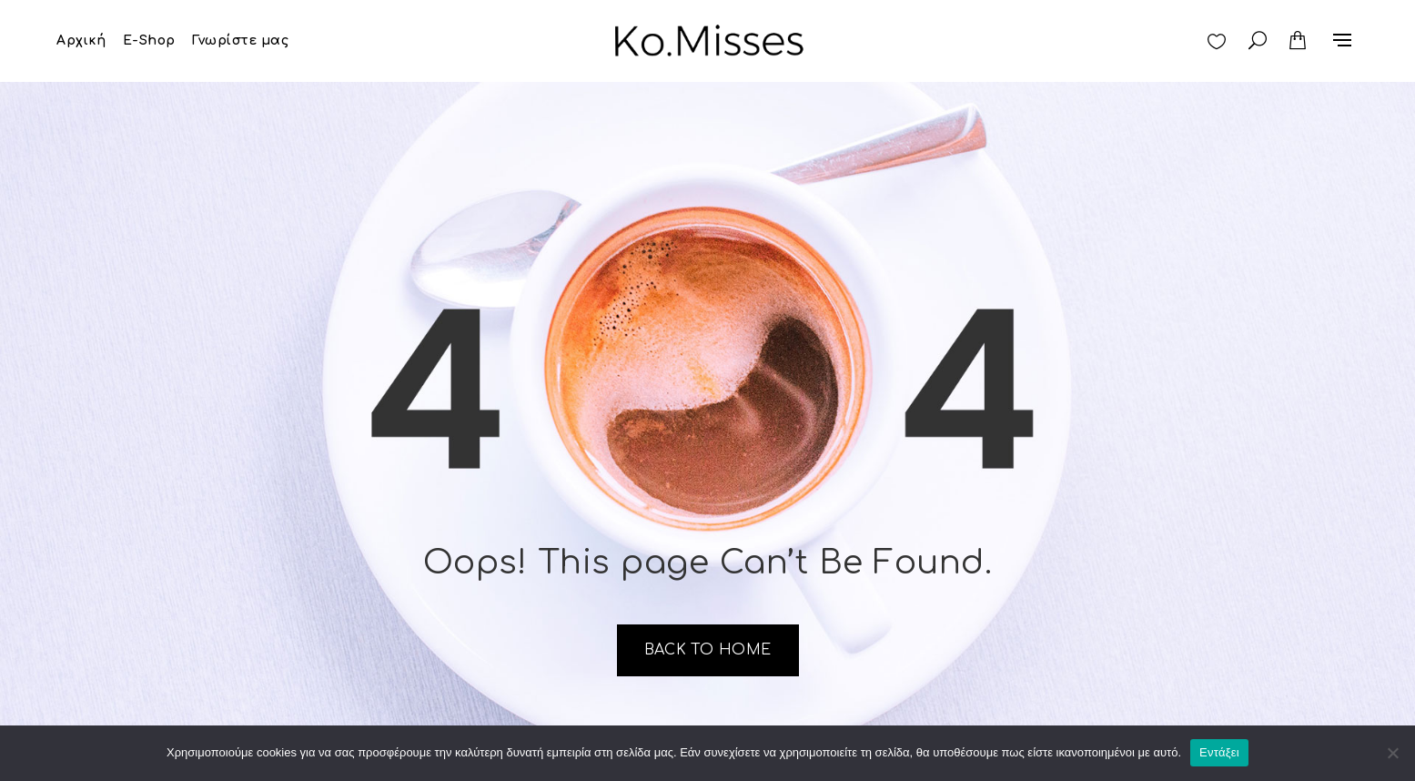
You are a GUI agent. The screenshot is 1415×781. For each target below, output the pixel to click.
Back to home (708, 650)
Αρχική (81, 40)
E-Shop (149, 40)
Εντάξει (1219, 752)
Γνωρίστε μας (240, 40)
